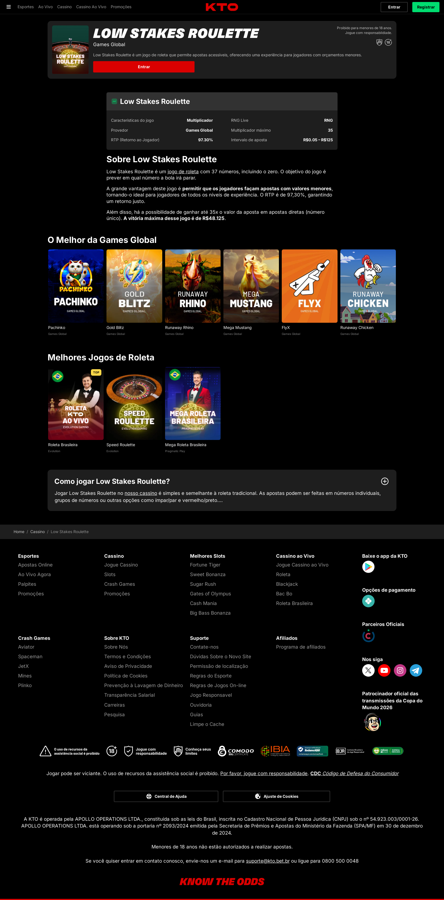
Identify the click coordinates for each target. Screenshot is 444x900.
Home (19, 531)
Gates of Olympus (210, 594)
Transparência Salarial (129, 695)
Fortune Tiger (205, 565)
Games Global (57, 333)
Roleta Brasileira (63, 444)
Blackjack (287, 584)
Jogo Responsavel (211, 695)
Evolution (54, 451)
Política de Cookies (126, 676)
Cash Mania (203, 603)
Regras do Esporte (211, 676)
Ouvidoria (201, 705)
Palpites (27, 584)
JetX (23, 666)
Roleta (283, 574)
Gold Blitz (115, 327)
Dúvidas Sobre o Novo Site (220, 656)
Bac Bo (284, 594)
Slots (110, 574)
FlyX (286, 327)
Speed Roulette (120, 444)
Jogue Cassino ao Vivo (302, 565)
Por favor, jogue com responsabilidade (264, 773)
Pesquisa (114, 714)
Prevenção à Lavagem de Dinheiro (143, 685)
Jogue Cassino (121, 565)
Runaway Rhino (179, 327)
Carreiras (114, 705)
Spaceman (30, 656)
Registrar (426, 7)
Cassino (37, 531)
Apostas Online (35, 565)
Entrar (394, 7)
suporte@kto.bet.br (268, 861)
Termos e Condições (127, 656)
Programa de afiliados (301, 647)
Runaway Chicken (356, 327)
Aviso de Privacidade (128, 666)
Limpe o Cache (207, 724)
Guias (196, 714)
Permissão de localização (219, 666)
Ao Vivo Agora (34, 574)
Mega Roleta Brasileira (185, 444)
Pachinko (56, 327)
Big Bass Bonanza (210, 613)
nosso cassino (141, 493)
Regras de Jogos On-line (218, 685)
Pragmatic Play (175, 451)
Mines (25, 676)
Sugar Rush (203, 584)
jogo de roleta (183, 171)
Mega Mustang (237, 327)
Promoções (31, 594)
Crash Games (119, 584)
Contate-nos (204, 647)
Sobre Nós (116, 647)
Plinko (25, 685)
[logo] (222, 7)
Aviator (26, 647)
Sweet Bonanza (208, 574)
